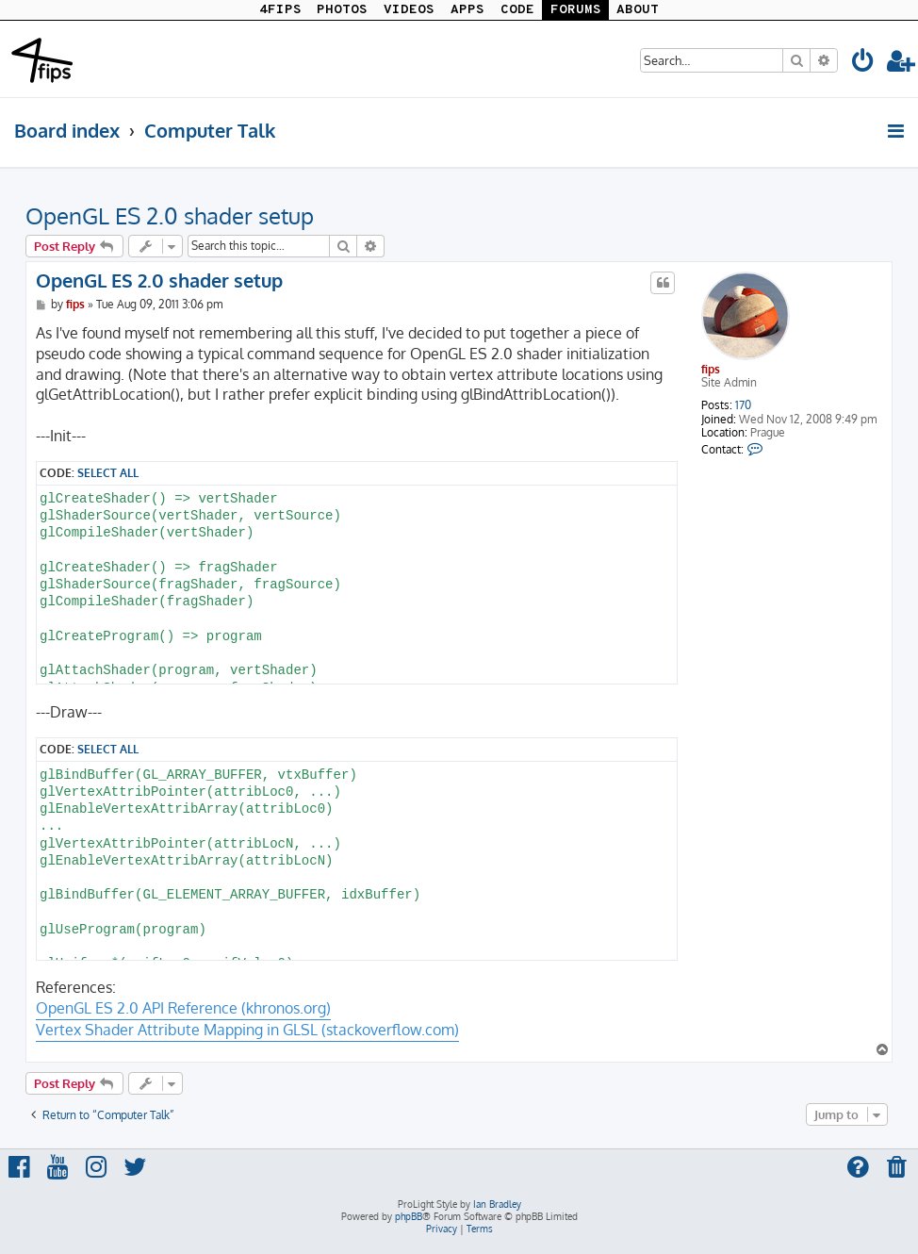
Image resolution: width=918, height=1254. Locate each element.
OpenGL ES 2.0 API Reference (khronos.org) (183, 1007)
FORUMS (575, 10)
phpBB (408, 1216)
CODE (517, 10)
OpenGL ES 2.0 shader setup (169, 215)
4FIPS (280, 10)
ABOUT (637, 10)
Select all (108, 472)
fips (710, 369)
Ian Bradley (497, 1204)
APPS (467, 10)
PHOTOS (342, 10)
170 (743, 405)
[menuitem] (863, 63)
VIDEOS (409, 10)
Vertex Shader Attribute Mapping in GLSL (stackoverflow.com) (247, 1029)
